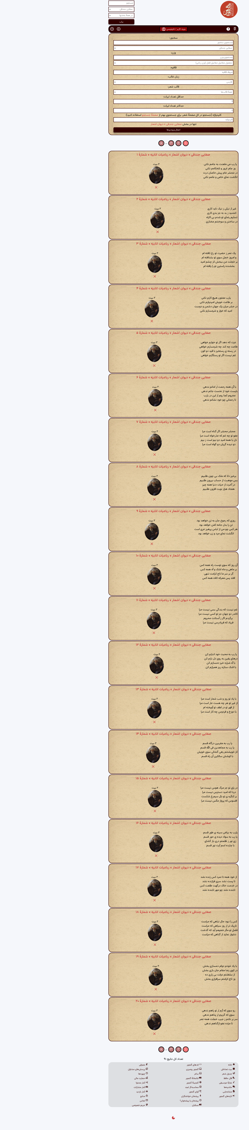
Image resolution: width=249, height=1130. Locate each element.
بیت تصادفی (179, 1069)
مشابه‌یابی (180, 1092)
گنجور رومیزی (145, 1069)
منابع (95, 1096)
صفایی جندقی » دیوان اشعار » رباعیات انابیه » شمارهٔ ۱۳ (124, 689)
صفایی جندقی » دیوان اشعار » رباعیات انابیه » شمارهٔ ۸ (124, 466)
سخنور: (125, 38)
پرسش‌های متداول (89, 1069)
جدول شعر (179, 1074)
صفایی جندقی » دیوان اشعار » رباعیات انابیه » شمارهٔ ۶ (124, 377)
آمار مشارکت (92, 1087)
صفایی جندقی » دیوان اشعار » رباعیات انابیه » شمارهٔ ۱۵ (124, 778)
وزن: (124, 53)
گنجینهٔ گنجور (145, 1083)
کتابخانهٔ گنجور (145, 1078)
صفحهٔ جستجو (101, 115)
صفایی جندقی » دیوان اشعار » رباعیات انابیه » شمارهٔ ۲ (124, 199)
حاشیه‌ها (180, 1087)
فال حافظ (180, 1078)
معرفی (94, 1065)
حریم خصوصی (91, 1105)
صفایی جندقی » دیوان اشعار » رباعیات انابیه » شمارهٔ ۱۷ (124, 867)
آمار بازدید (93, 1092)
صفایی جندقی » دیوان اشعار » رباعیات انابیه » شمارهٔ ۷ (124, 422)
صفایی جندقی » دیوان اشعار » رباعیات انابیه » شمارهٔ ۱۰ (124, 555)
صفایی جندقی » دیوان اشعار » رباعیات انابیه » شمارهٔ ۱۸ (124, 912)
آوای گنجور (146, 1092)
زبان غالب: (124, 77)
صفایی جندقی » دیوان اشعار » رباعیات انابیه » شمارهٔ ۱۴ (124, 733)
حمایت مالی (92, 1078)
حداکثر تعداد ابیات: (124, 106)
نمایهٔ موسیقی (178, 1083)
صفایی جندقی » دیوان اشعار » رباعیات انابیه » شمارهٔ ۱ (124, 154)
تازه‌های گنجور (178, 1096)
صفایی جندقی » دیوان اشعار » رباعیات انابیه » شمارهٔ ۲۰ (124, 1001)
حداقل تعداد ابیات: (124, 97)
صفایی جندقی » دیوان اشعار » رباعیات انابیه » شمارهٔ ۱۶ (124, 823)
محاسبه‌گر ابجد (144, 1087)
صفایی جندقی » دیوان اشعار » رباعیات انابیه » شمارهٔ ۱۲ (124, 644)
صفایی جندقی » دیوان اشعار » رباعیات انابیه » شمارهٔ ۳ (124, 243)
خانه (182, 1065)
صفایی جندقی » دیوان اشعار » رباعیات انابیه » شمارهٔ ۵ (124, 333)
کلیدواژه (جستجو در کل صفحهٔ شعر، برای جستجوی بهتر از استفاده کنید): (124, 115)
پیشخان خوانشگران (142, 1096)
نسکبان (148, 1105)
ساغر (149, 1074)
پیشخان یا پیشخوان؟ (142, 1101)
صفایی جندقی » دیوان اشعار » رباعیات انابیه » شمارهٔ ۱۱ (124, 600)
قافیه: (124, 68)
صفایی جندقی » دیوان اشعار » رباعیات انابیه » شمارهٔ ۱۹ (124, 956)
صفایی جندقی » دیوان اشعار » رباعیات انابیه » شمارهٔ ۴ (124, 288)
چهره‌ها (94, 1074)
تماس (95, 1101)
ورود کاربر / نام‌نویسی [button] (124, 29)
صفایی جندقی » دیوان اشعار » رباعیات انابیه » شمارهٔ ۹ (124, 511)
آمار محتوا (93, 1083)
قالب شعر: (124, 87)
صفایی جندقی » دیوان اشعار (117, 124)
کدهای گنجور (145, 1065)
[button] (186, 29)
